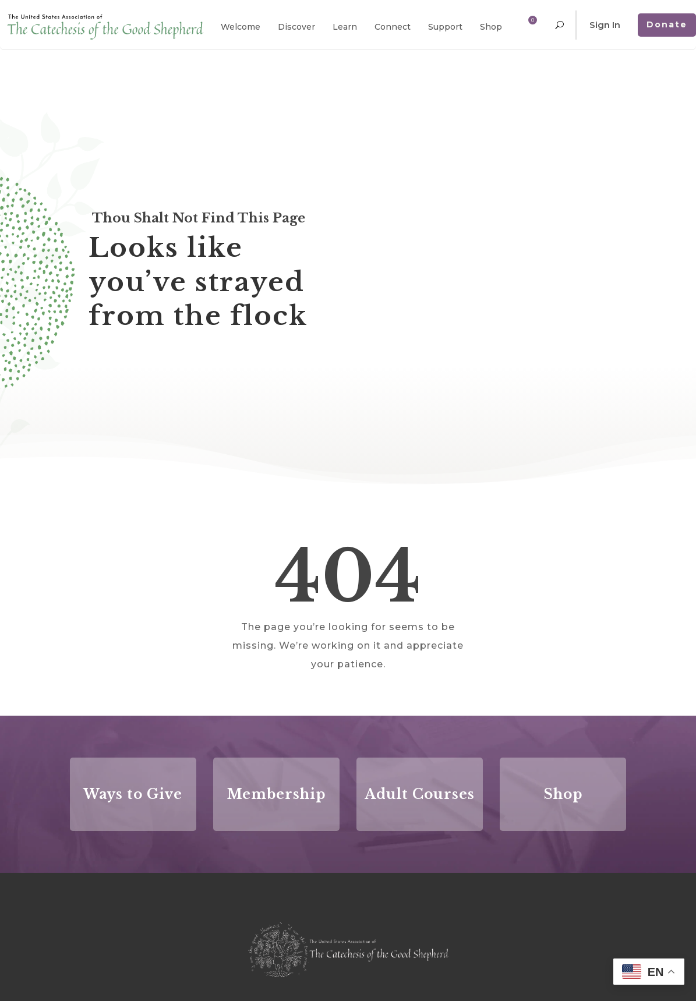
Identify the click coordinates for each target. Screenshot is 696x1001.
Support (445, 27)
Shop (491, 27)
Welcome (240, 27)
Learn (345, 27)
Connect (393, 27)
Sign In (604, 24)
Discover (296, 27)
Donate (666, 24)
